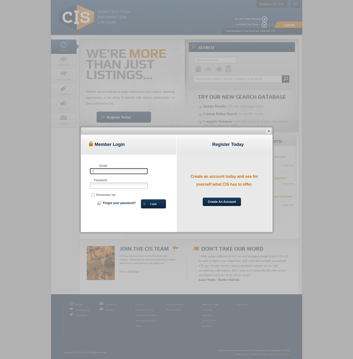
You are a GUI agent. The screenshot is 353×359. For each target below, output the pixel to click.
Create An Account (222, 202)
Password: (101, 180)
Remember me (103, 195)
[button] (268, 130)
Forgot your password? (116, 203)
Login (150, 204)
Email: (104, 165)
